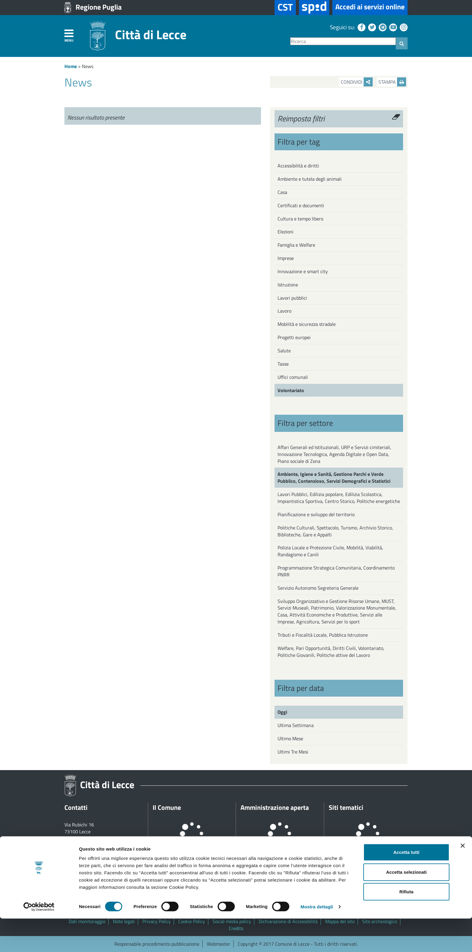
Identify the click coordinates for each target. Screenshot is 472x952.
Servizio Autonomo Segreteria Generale (318, 587)
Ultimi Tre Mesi (293, 751)
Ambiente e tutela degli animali (310, 179)
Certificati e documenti (301, 205)
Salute (284, 350)
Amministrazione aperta (275, 807)
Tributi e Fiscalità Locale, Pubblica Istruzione (323, 634)
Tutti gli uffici (78, 866)
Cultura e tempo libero (300, 218)
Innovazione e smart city (303, 271)
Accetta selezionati (406, 905)
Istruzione (288, 284)
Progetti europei (294, 337)
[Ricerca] (343, 41)
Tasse (283, 363)
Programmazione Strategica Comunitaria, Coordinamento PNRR (336, 571)
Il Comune (167, 807)
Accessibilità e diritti (298, 165)
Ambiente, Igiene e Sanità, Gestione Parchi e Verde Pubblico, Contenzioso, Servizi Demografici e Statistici (334, 477)
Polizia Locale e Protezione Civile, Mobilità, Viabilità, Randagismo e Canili (330, 551)
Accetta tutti (406, 885)
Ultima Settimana (296, 725)
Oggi (282, 712)
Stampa (392, 81)
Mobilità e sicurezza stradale (307, 324)
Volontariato (291, 390)
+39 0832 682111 (90, 838)
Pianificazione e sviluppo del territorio (316, 514)
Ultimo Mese (290, 738)
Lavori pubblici (292, 297)
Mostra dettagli (316, 940)
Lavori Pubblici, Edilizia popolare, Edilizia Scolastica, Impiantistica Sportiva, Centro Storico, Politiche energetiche (339, 498)
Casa (282, 192)
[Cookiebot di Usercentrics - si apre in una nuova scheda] (39, 940)
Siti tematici (346, 807)
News (87, 66)
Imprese (286, 258)
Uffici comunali (293, 377)
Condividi (357, 82)
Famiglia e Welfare (296, 244)
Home (70, 66)
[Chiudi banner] (463, 879)
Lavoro (284, 310)
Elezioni (285, 231)
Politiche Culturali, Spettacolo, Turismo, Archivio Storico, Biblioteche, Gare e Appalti (335, 531)
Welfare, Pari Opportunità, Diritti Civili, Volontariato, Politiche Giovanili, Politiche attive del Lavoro (331, 652)
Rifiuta (406, 925)
